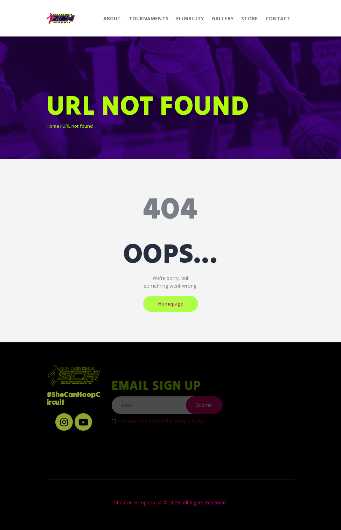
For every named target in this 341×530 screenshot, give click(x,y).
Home (53, 126)
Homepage (170, 303)
